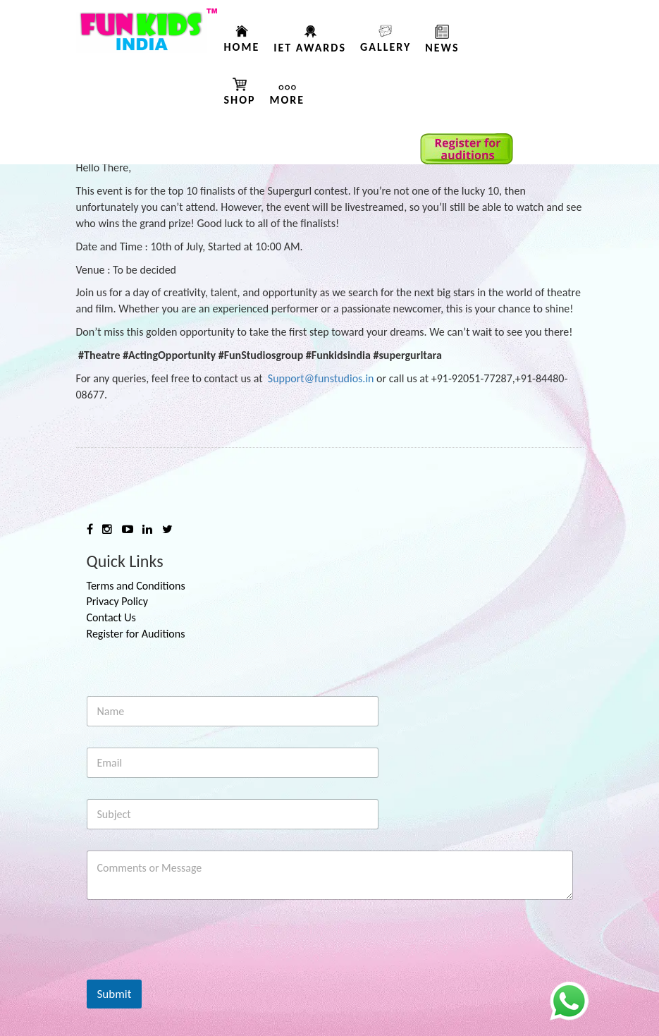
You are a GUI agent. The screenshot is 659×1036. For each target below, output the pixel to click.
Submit (114, 994)
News (442, 47)
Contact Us (111, 617)
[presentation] (194, 970)
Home (242, 47)
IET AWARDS (309, 47)
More (287, 99)
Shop (240, 99)
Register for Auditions (136, 633)
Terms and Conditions (136, 585)
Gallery (385, 47)
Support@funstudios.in (321, 378)
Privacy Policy (118, 601)
